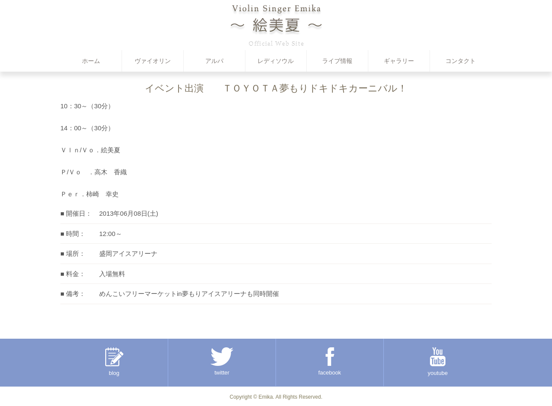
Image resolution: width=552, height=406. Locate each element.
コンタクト (460, 60)
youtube (438, 361)
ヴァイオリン (153, 60)
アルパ (214, 60)
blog (114, 361)
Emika (265, 397)
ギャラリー (399, 60)
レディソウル (275, 60)
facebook (329, 361)
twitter (221, 361)
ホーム (91, 60)
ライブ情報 (337, 60)
